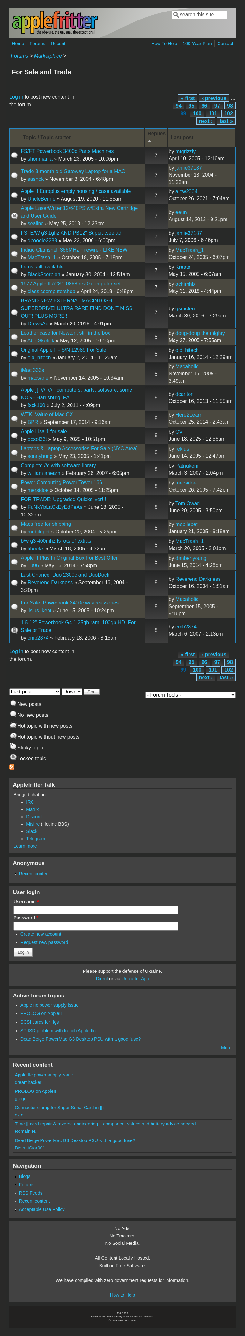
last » (226, 121)
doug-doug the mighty (200, 333)
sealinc (36, 223)
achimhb (185, 284)
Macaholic (186, 366)
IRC (30, 801)
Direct (102, 978)
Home (18, 43)
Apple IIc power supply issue (49, 1005)
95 (191, 105)
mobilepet (39, 531)
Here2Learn (189, 415)
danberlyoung (190, 558)
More (226, 1047)
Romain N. (25, 1131)
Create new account (40, 934)
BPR (33, 422)
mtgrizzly (185, 151)
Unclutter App (135, 978)
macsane (38, 377)
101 (213, 113)
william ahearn (44, 473)
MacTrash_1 (42, 257)
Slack (31, 831)
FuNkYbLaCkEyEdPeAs (55, 507)
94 (179, 105)
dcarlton (184, 394)
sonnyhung (40, 456)
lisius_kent (40, 610)
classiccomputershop (51, 291)
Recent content (34, 873)
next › (206, 121)
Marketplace (48, 56)
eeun (181, 212)
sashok (36, 179)
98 (230, 105)
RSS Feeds (30, 1193)
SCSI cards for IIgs (39, 1022)
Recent (58, 43)
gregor (21, 1098)
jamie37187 (188, 168)
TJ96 (33, 565)
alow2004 (186, 191)
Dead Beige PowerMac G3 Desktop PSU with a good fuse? (80, 1039)
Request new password (44, 942)
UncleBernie (42, 199)
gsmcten (185, 308)
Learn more (25, 846)
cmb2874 (38, 638)
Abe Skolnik (41, 340)
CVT (180, 432)
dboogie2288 (42, 240)
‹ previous (214, 98)
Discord (34, 816)
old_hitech (39, 357)
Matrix (32, 809)
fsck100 (36, 405)
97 (217, 105)
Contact (225, 43)
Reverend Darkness (50, 582)
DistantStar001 (30, 1147)
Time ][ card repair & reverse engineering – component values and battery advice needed (105, 1123)
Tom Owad (187, 503)
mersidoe (38, 490)
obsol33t (37, 439)
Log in (16, 97)
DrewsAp (38, 323)
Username (26, 901)
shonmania (40, 159)
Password (25, 917)
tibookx (36, 548)
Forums (37, 43)
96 (204, 105)
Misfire (33, 824)
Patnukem (186, 465)
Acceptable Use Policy (41, 1209)
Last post (182, 137)
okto (19, 1114)
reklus (182, 449)
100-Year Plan (197, 43)
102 (228, 113)
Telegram (35, 838)
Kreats (182, 267)
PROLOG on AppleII (41, 1013)
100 (197, 113)
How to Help (122, 1295)
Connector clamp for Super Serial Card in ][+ (60, 1107)
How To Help (164, 43)
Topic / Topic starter (47, 137)
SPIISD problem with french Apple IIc (58, 1030)
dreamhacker (28, 1082)
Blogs (24, 1176)
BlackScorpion (44, 274)
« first (188, 98)
